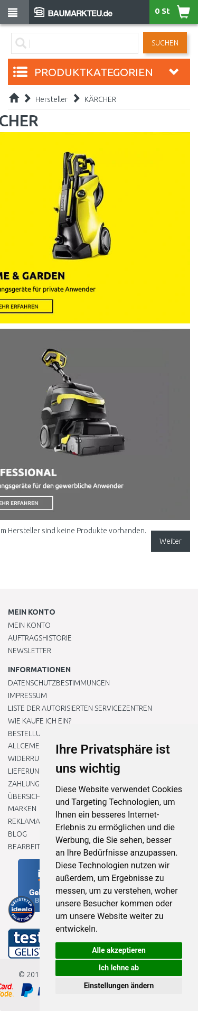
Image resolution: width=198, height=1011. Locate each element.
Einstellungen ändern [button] (119, 985)
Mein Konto (29, 625)
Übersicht (26, 796)
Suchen (165, 43)
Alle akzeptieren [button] (119, 950)
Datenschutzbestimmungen (59, 683)
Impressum (27, 695)
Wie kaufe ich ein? (39, 721)
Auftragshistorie (40, 638)
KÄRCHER (100, 99)
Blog (17, 834)
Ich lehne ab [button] (119, 967)
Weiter (170, 541)
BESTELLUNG (29, 733)
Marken (22, 808)
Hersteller (51, 99)
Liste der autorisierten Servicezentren (80, 708)
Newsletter (29, 650)
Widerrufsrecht (38, 758)
